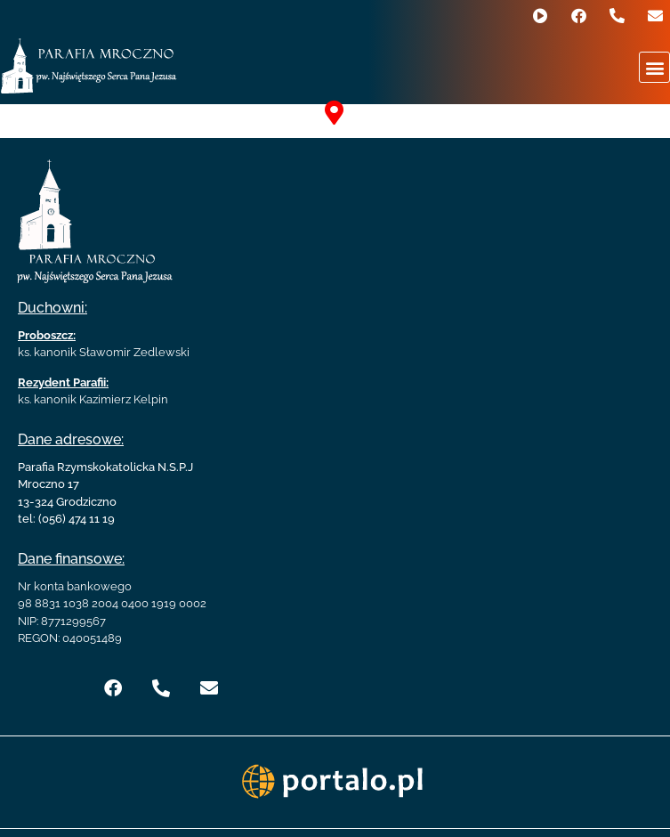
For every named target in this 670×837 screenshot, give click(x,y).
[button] (654, 67)
